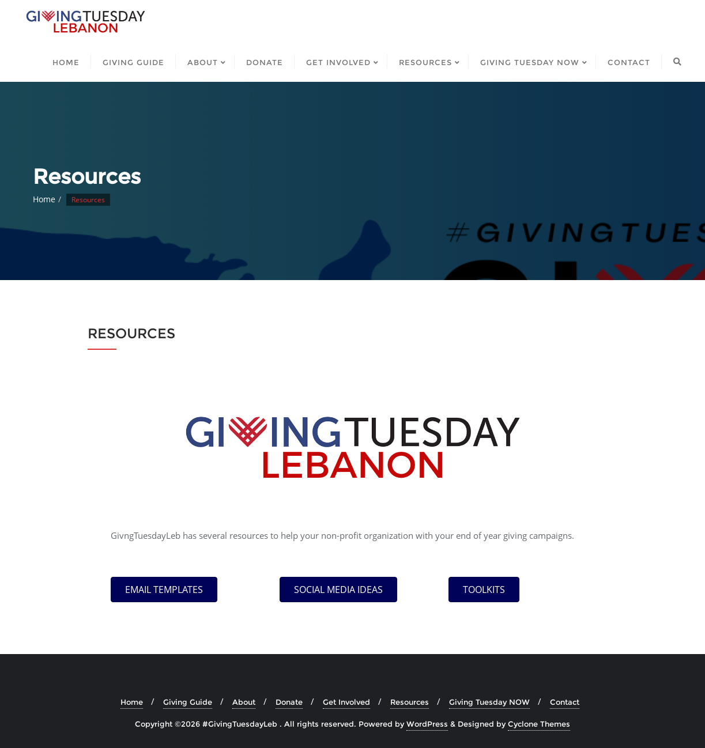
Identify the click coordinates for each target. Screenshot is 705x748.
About (243, 702)
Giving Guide (187, 702)
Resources (409, 702)
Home (44, 199)
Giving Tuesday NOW (489, 702)
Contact (564, 702)
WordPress (427, 723)
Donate (289, 702)
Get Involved (346, 702)
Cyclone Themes (539, 723)
